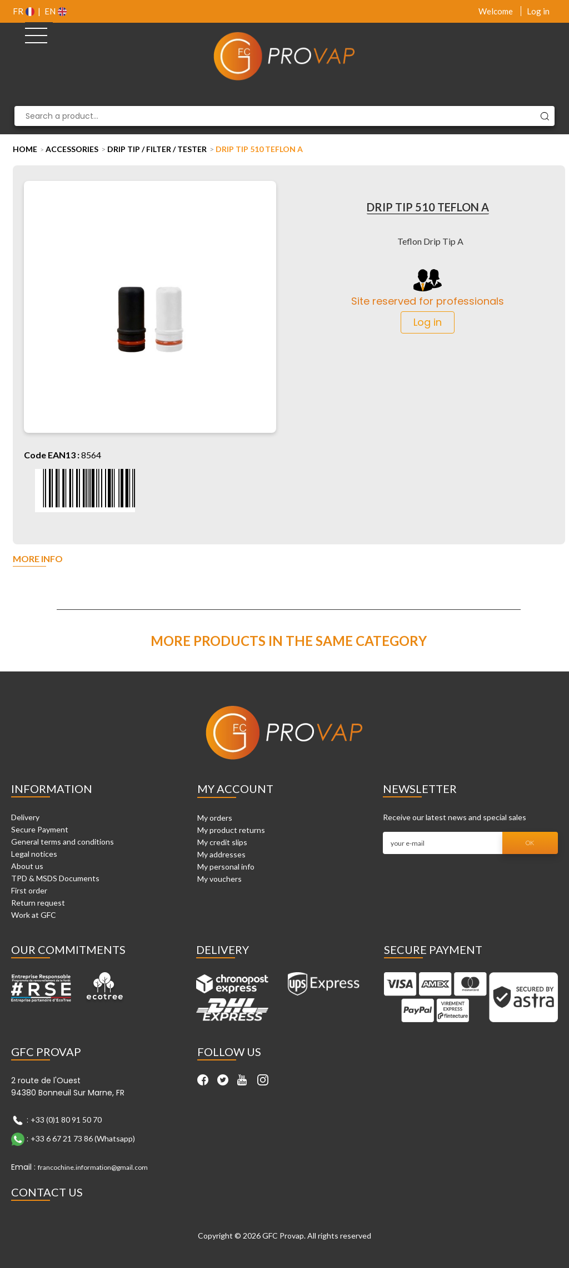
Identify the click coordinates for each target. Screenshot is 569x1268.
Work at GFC (33, 915)
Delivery (25, 817)
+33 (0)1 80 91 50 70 (66, 1119)
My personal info (225, 866)
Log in (538, 11)
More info (38, 559)
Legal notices (34, 853)
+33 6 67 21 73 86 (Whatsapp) (83, 1138)
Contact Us (47, 1192)
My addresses (221, 854)
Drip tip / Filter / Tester (157, 149)
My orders (214, 817)
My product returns (231, 830)
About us (27, 866)
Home (25, 149)
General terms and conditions (62, 841)
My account (235, 788)
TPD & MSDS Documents (55, 878)
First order (29, 890)
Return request (38, 902)
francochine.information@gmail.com (93, 1167)
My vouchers (219, 878)
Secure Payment (39, 829)
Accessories (72, 149)
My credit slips (222, 842)
